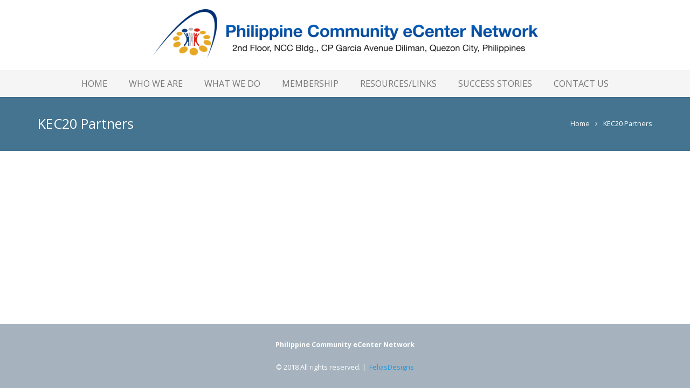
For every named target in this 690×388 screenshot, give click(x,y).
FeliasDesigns (391, 367)
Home (580, 123)
